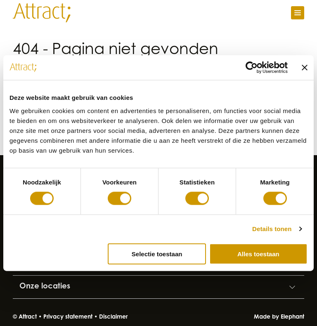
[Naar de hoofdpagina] (42, 12)
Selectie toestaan (157, 253)
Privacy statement (67, 317)
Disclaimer (113, 317)
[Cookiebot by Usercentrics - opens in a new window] (251, 67)
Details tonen (271, 228)
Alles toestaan (258, 253)
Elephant (292, 317)
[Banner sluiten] (305, 68)
